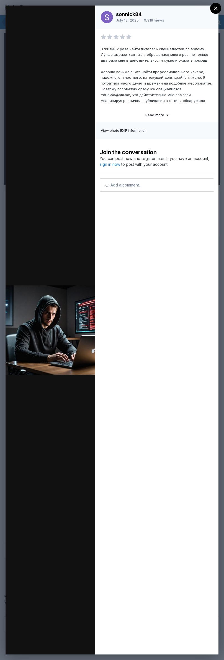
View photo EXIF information (123, 130)
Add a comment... (123, 185)
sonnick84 (129, 14)
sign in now (110, 164)
